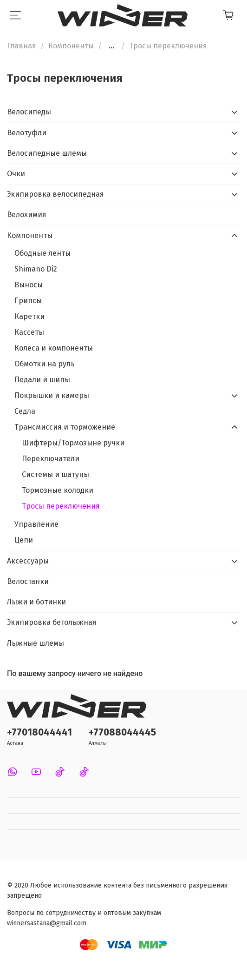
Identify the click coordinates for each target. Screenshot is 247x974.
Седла (24, 411)
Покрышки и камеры (51, 395)
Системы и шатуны (55, 474)
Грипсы (28, 300)
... (111, 46)
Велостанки (28, 581)
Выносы (28, 284)
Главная (21, 45)
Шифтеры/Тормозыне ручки (73, 442)
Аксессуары (28, 561)
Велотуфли (26, 132)
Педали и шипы (42, 379)
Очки (16, 173)
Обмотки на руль (44, 363)
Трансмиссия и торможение (64, 427)
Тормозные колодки (57, 490)
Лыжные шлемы (35, 643)
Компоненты (71, 45)
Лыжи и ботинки (36, 601)
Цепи (23, 540)
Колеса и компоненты (53, 348)
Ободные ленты (42, 253)
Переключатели (50, 458)
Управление (36, 524)
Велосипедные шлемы (47, 153)
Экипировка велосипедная (55, 194)
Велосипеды (29, 111)
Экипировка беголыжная (52, 622)
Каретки (29, 316)
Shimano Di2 (35, 269)
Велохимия (26, 214)
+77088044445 (122, 732)
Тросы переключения (61, 506)
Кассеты (29, 332)
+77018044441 (39, 732)
